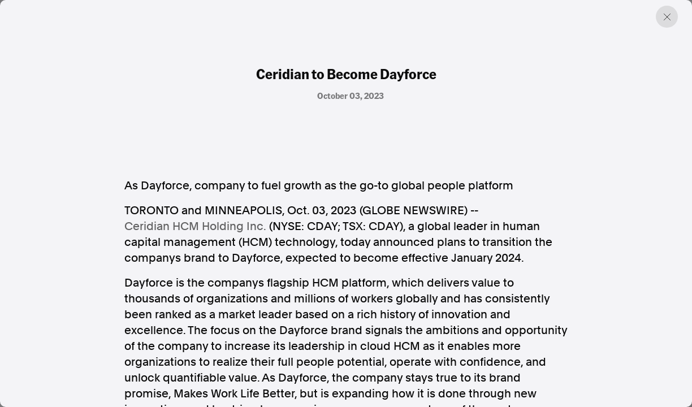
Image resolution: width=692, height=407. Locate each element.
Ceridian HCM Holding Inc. (195, 226)
